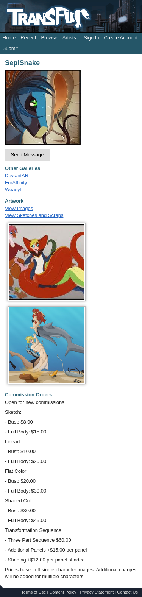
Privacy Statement (97, 592)
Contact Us (127, 592)
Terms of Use (33, 592)
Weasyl (13, 189)
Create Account (120, 38)
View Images (19, 208)
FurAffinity (16, 182)
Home (9, 38)
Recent (28, 38)
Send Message (27, 154)
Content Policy (62, 592)
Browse (49, 38)
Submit (10, 48)
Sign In (91, 38)
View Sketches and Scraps (34, 215)
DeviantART (18, 175)
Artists (69, 38)
